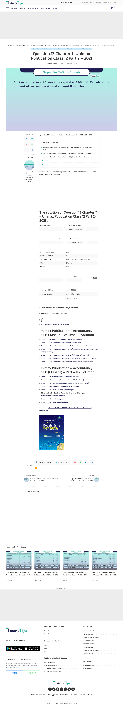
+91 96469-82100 (87, 3)
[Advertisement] (61, 25)
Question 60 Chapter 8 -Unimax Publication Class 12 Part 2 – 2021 (18, 582)
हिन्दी (115, 3)
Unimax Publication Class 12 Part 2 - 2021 (79, 49)
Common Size (62, 403)
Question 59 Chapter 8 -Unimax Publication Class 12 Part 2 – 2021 (46, 582)
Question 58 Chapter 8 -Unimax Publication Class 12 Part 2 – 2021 (75, 582)
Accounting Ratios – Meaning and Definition (55, 324)
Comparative (46, 403)
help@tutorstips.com (103, 3)
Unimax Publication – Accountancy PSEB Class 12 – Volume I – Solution (69, 153)
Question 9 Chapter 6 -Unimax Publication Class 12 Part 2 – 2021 (29, 176)
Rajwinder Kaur (52, 63)
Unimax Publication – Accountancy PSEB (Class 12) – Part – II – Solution (69, 157)
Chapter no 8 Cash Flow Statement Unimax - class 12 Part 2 (26, 573)
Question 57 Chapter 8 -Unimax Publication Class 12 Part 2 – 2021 (104, 582)
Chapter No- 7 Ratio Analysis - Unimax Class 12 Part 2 (47, 49)
